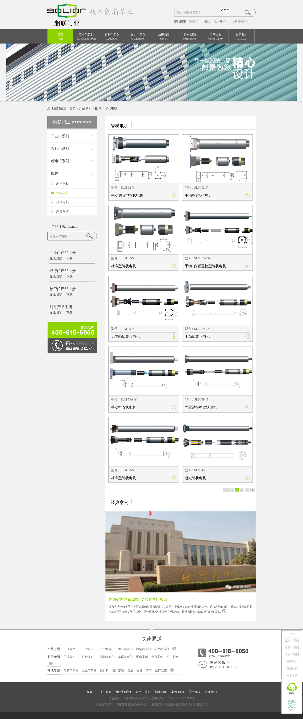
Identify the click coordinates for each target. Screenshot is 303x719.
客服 (292, 693)
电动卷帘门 (221, 21)
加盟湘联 (164, 37)
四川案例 (172, 656)
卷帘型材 (62, 184)
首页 (60, 37)
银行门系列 (112, 37)
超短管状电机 (195, 478)
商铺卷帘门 (143, 649)
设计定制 (118, 670)
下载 (69, 258)
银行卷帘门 (125, 649)
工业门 (205, 21)
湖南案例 (142, 656)
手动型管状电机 (197, 195)
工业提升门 (89, 649)
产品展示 (85, 108)
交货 (139, 670)
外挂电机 (62, 202)
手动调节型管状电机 (127, 195)
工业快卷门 (107, 649)
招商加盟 (291, 661)
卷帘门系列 (138, 37)
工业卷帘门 (71, 649)
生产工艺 (161, 670)
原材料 (104, 670)
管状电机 (111, 108)
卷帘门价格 (71, 670)
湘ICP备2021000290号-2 (132, 704)
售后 (130, 670)
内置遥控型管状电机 (201, 407)
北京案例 (157, 656)
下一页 (250, 490)
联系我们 (241, 37)
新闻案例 (291, 668)
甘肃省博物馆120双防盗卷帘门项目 (138, 599)
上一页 (228, 490)
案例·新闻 (190, 37)
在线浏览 (55, 258)
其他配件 (62, 211)
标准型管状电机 (123, 266)
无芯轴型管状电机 (125, 337)
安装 (149, 670)
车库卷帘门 (239, 21)
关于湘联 (216, 37)
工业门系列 (86, 37)
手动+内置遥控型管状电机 (205, 266)
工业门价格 (89, 670)
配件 (98, 108)
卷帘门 (193, 21)
